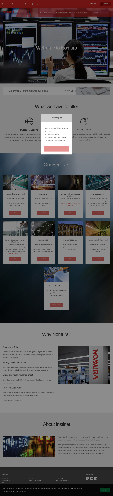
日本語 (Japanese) (52, 134)
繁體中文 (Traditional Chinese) (55, 137)
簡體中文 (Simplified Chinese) (55, 140)
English (48, 132)
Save (56, 148)
